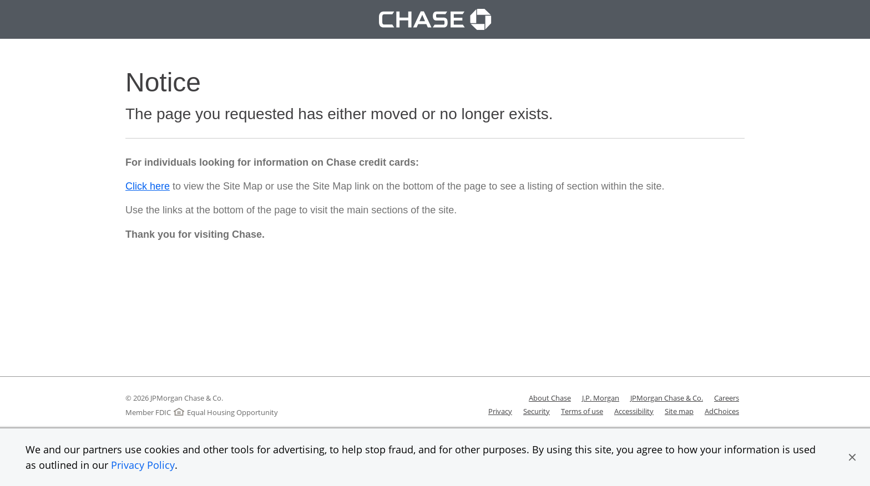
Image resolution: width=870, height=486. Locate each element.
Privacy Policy (143, 465)
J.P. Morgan (600, 398)
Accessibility (634, 411)
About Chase (550, 398)
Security (536, 411)
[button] (852, 457)
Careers (726, 398)
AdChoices (722, 411)
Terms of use (582, 411)
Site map (679, 411)
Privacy (500, 411)
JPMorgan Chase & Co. (666, 398)
